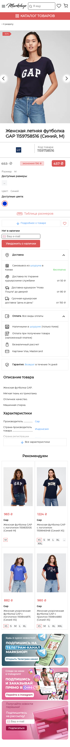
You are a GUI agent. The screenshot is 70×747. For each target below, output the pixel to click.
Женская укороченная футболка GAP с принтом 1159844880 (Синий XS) (50, 615)
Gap (37, 421)
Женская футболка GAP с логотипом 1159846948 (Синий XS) (51, 527)
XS (39, 539)
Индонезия (42, 429)
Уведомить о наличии (21, 243)
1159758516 (45, 151)
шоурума (35, 265)
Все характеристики (35, 441)
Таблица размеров (38, 213)
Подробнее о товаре (31, 223)
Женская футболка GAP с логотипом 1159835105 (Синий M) (17, 527)
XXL (40, 543)
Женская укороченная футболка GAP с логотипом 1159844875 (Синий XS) (17, 615)
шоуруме (35, 326)
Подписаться (16, 728)
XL (57, 539)
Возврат (30, 364)
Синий (5, 204)
